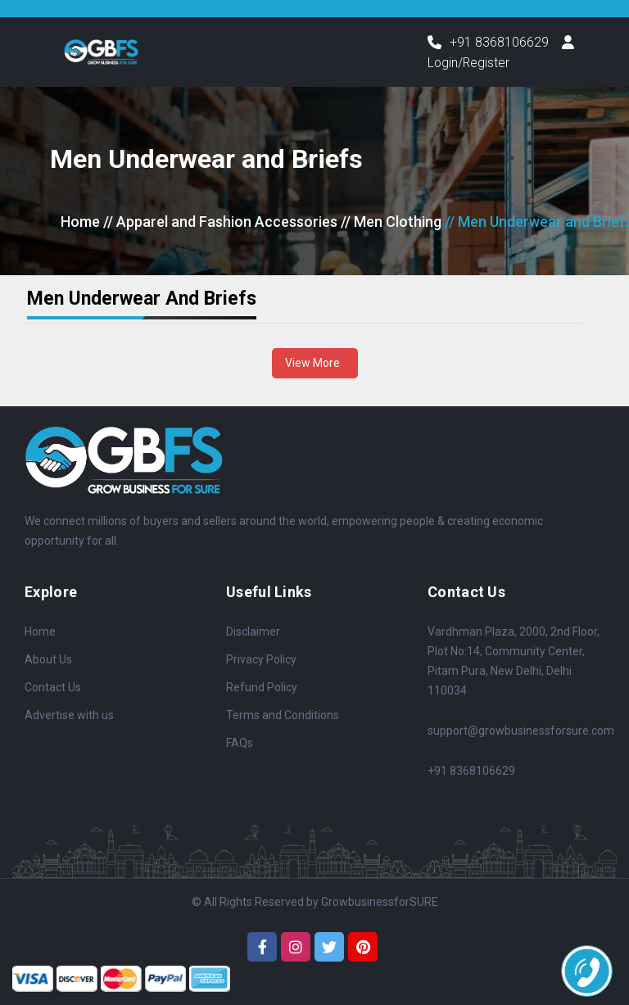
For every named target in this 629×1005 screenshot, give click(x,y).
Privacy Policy (261, 659)
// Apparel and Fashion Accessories (220, 222)
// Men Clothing (391, 222)
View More (315, 362)
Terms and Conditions (282, 715)
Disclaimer (253, 631)
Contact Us (53, 687)
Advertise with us (69, 715)
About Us (48, 659)
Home (80, 222)
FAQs (239, 742)
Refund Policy (261, 687)
